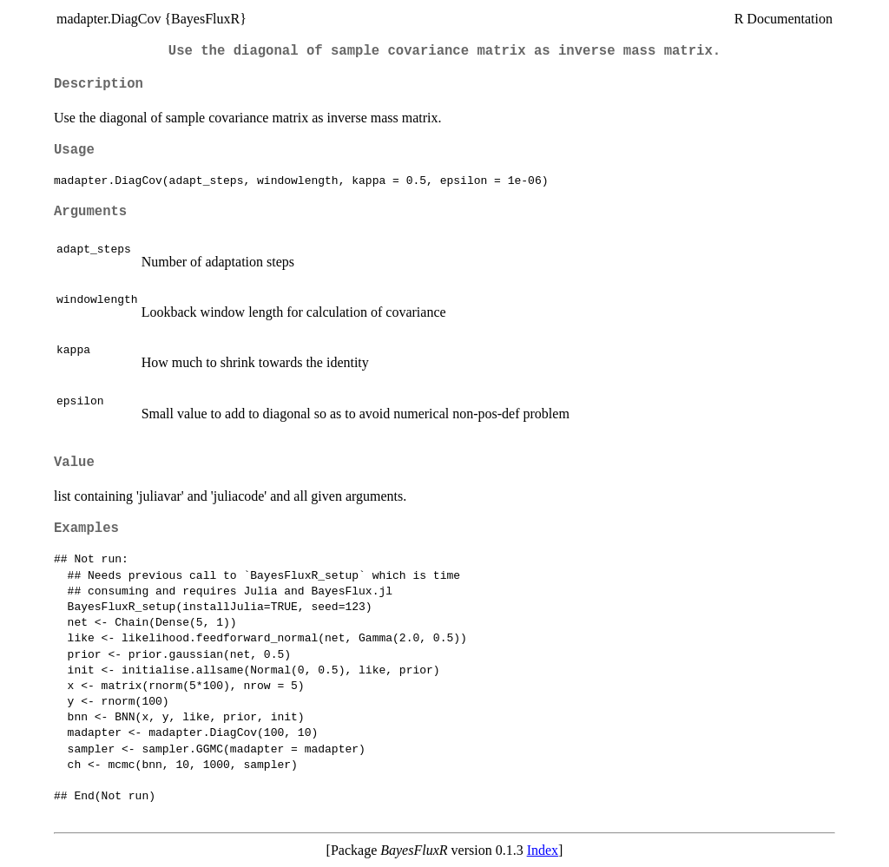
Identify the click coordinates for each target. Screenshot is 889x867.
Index (542, 850)
